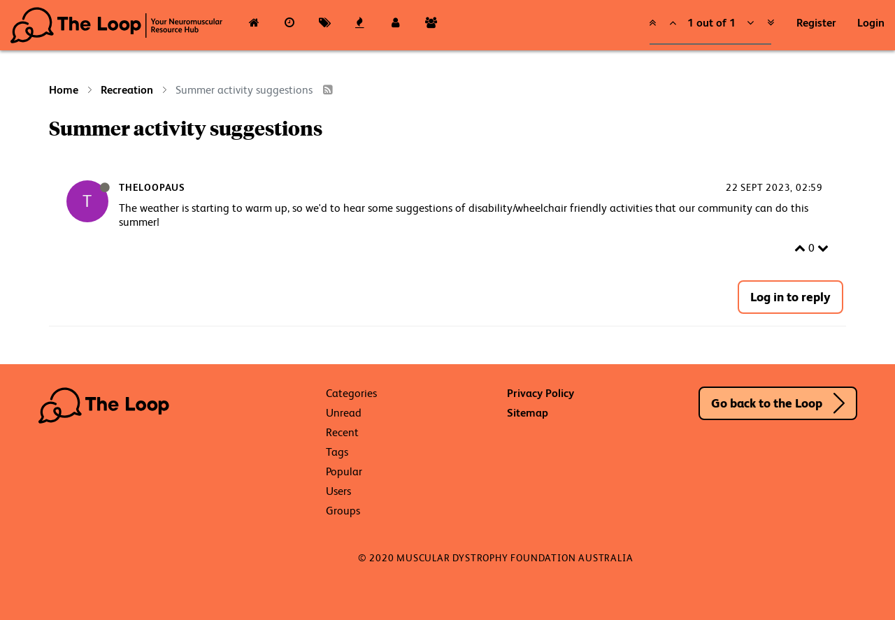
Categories (351, 393)
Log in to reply (790, 296)
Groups (343, 510)
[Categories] (254, 25)
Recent (342, 432)
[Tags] (325, 25)
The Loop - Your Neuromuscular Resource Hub (116, 25)
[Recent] (290, 25)
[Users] (395, 25)
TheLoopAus (152, 187)
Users (338, 491)
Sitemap (527, 412)
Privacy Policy (540, 393)
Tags (337, 452)
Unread (343, 412)
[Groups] (431, 25)
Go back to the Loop (766, 403)
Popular (344, 471)
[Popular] (360, 25)
